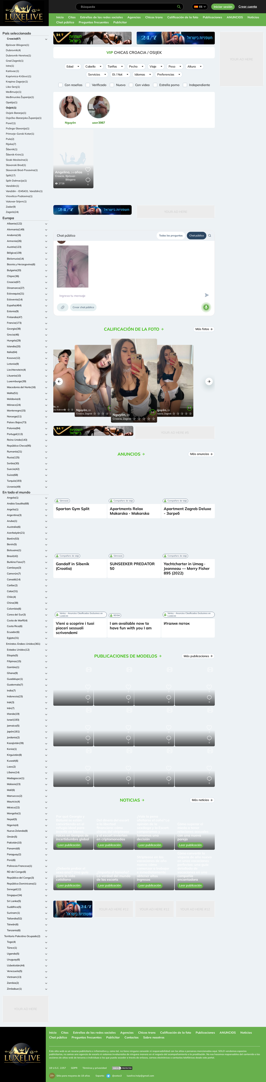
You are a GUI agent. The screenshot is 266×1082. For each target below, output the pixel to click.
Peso (172, 66)
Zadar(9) (11, 206)
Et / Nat (117, 74)
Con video (142, 85)
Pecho (133, 66)
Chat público (65, 22)
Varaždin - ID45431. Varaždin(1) (24, 191)
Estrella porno (169, 85)
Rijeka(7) (11, 144)
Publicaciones (212, 17)
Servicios (94, 74)
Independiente (199, 85)
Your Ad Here (25, 1009)
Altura (191, 66)
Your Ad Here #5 (175, 433)
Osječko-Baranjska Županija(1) (24, 117)
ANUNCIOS (235, 17)
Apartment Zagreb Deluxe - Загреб (187, 511)
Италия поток (177, 623)
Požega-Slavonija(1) (17, 128)
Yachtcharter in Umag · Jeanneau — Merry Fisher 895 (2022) (187, 568)
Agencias (134, 17)
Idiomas (140, 74)
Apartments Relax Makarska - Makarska (129, 511)
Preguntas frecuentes (94, 22)
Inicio (60, 17)
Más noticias (202, 800)
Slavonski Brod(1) (16, 165)
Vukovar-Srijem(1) (16, 201)
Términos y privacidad (95, 1067)
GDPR (74, 1067)
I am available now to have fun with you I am (131, 625)
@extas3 (114, 1076)
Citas (72, 17)
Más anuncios (201, 454)
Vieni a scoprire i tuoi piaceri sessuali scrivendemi (75, 628)
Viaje (153, 66)
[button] (59, 381)
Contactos (131, 1037)
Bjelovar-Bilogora (71, 177)
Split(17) (11, 175)
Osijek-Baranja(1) (16, 112)
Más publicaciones (198, 656)
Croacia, (60, 176)
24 (68, 172)
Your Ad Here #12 (113, 909)
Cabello (90, 66)
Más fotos (203, 329)
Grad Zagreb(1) (15, 60)
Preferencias (165, 74)
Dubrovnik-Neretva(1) (18, 55)
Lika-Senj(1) (13, 86)
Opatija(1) (11, 102)
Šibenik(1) (11, 149)
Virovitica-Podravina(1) (19, 196)
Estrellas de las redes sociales (101, 17)
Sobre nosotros (153, 1037)
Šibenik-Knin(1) (15, 154)
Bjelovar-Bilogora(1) (17, 44)
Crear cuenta (247, 6)
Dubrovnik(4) (13, 50)
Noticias (253, 17)
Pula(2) (10, 139)
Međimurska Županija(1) (20, 97)
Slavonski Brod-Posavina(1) (22, 170)
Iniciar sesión (223, 7)
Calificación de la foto (182, 17)
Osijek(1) (11, 107)
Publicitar (120, 22)
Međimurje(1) (13, 91)
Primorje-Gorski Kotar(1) (20, 133)
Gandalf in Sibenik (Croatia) (72, 566)
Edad (70, 66)
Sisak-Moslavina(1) (17, 159)
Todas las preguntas (171, 235)
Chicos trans (154, 17)
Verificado (99, 85)
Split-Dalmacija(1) (16, 180)
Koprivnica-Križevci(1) (18, 76)
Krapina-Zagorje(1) (17, 81)
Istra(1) (10, 65)
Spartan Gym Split (72, 508)
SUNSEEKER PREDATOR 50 (132, 566)
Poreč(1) (11, 123)
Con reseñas (73, 85)
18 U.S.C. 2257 (57, 1067)
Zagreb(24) (12, 211)
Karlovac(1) (12, 71)
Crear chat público (83, 307)
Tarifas (112, 66)
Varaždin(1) (12, 185)
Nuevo (121, 85)
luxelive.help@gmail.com (140, 1075)
